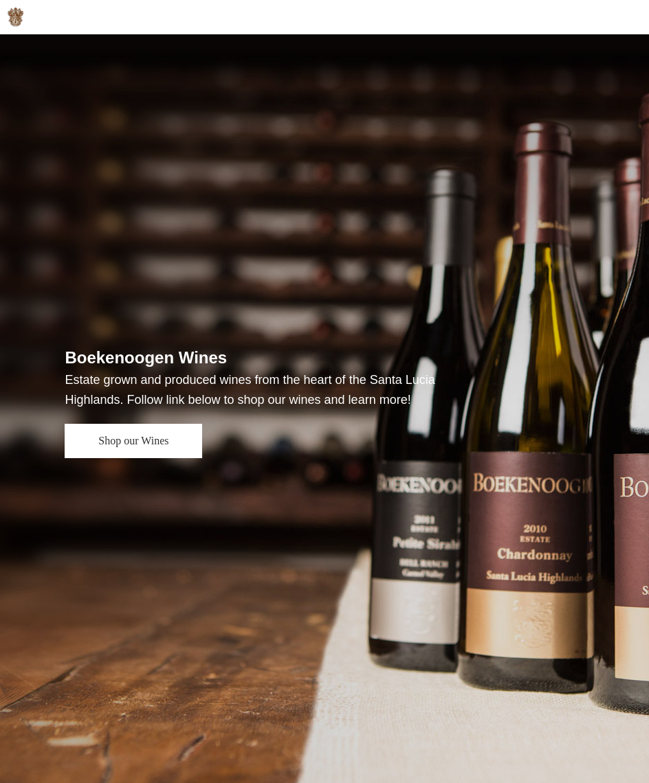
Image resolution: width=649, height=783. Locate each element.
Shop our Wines (133, 440)
